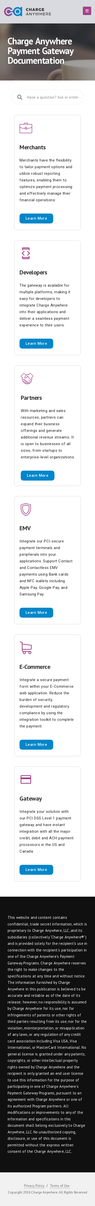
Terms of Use (60, 1186)
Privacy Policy (34, 1186)
